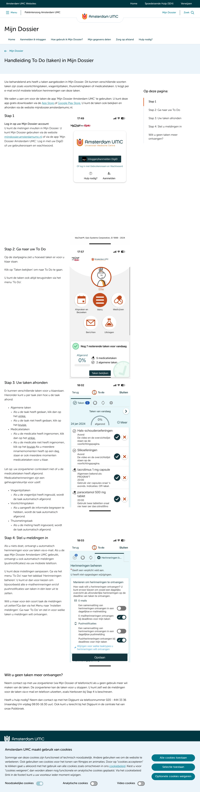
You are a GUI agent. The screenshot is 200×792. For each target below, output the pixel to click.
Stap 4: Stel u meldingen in (165, 126)
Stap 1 (152, 101)
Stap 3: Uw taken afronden (165, 118)
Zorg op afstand (125, 39)
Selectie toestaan (173, 767)
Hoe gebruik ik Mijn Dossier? (67, 39)
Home (133, 3)
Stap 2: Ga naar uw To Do (164, 110)
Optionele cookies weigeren (173, 776)
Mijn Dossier (16, 51)
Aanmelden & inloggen (33, 39)
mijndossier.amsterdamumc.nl (23, 137)
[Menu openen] (10, 12)
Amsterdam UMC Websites (21, 3)
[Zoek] (190, 12)
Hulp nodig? (145, 39)
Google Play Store (69, 103)
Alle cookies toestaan (173, 757)
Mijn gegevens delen (99, 39)
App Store (48, 103)
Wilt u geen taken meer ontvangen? (163, 137)
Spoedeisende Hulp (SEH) (159, 3)
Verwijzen (186, 3)
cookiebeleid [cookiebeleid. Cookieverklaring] (117, 766)
